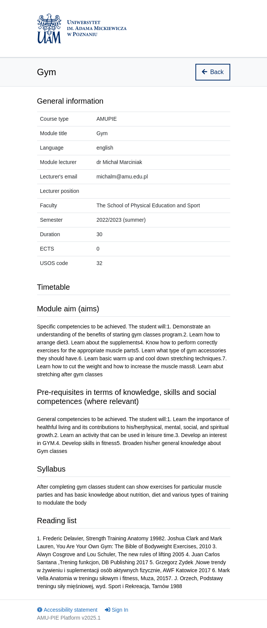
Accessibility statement (67, 610)
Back (213, 72)
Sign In (116, 610)
